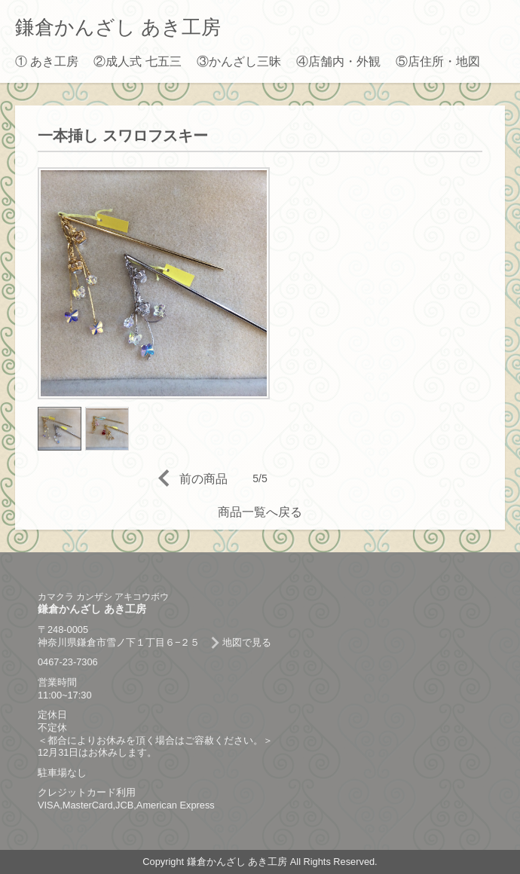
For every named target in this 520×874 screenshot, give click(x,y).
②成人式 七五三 (137, 61)
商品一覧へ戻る (260, 512)
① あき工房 (46, 61)
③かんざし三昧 (239, 61)
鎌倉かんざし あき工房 (118, 27)
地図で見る (246, 642)
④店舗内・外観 (338, 61)
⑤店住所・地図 (438, 61)
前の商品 (203, 478)
